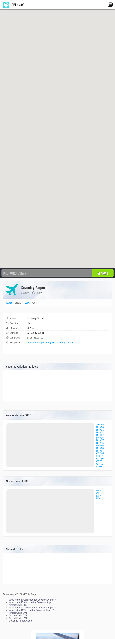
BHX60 (100, 448)
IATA (27, 303)
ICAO (9, 303)
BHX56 (100, 445)
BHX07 (100, 435)
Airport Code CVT (18, 613)
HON (99, 498)
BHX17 (100, 440)
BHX (98, 490)
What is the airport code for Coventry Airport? (32, 600)
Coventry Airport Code (20, 620)
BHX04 (100, 432)
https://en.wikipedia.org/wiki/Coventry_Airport (50, 342)
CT (97, 493)
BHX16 (100, 437)
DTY (98, 496)
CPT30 (100, 458)
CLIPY (99, 456)
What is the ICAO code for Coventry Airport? (32, 602)
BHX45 (100, 443)
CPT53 (100, 464)
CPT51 (100, 461)
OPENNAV (13, 4)
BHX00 (100, 427)
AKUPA (100, 424)
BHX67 (100, 451)
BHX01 (100, 430)
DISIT (99, 466)
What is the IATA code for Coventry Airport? (31, 610)
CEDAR (100, 453)
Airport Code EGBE (19, 605)
